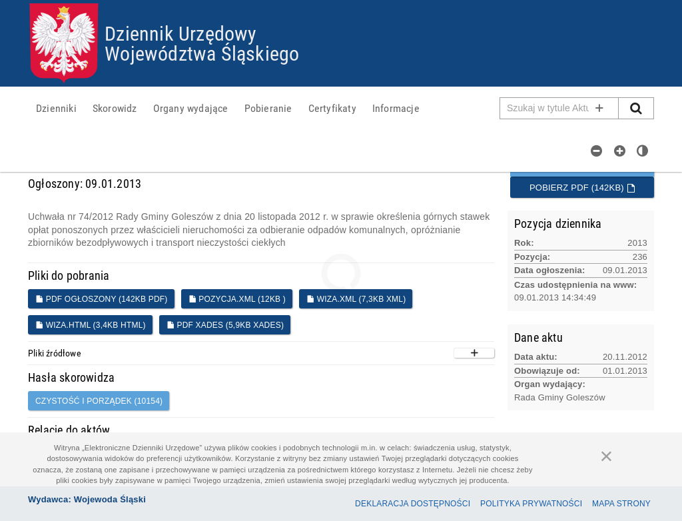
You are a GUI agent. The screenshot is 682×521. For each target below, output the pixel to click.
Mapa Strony (621, 503)
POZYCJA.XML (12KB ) (237, 299)
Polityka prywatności (531, 503)
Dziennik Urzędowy (180, 33)
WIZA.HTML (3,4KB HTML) (90, 325)
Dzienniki (56, 108)
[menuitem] (56, 108)
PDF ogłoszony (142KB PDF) (101, 299)
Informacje (396, 108)
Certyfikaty (332, 108)
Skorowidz (115, 108)
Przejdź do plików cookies (341, 3)
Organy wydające (190, 108)
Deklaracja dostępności (412, 503)
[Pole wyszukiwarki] (559, 108)
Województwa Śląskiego (202, 53)
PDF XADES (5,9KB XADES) (225, 325)
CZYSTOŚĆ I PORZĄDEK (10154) (99, 401)
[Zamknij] (606, 456)
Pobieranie (268, 108)
